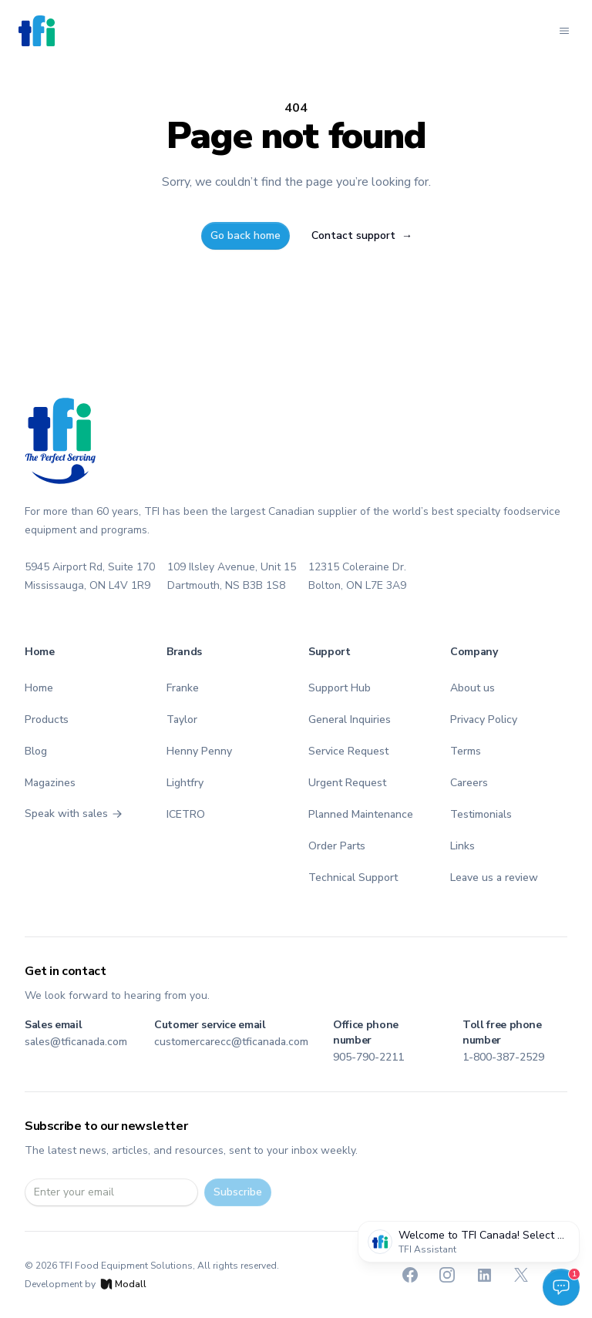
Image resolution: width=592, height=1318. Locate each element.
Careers (469, 782)
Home (39, 688)
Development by (85, 1284)
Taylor (181, 719)
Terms (465, 751)
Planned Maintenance (360, 814)
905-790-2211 (368, 1057)
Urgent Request (347, 782)
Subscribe (238, 1192)
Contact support (361, 236)
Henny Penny (199, 751)
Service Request (348, 751)
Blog (36, 751)
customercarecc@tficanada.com (231, 1041)
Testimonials (481, 814)
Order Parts (336, 846)
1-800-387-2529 (503, 1057)
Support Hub (339, 688)
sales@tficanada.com (76, 1041)
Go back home (245, 235)
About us (472, 688)
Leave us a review (494, 877)
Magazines (50, 782)
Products (47, 719)
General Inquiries (349, 719)
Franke (182, 688)
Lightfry (185, 782)
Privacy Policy (483, 719)
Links (462, 846)
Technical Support (353, 877)
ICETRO (185, 814)
